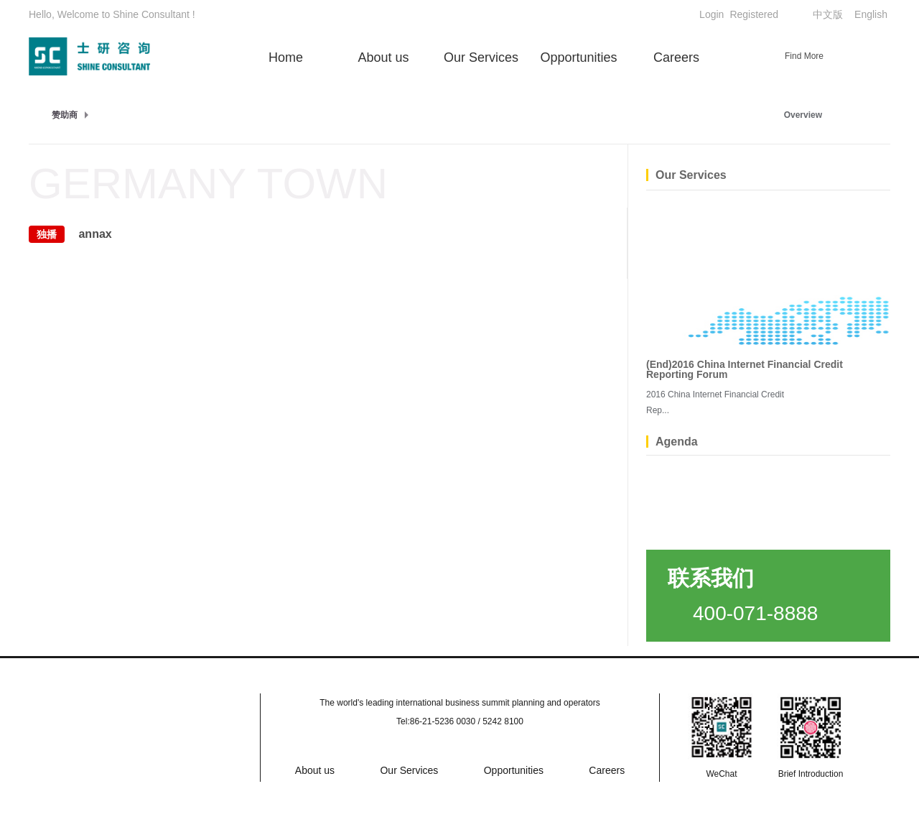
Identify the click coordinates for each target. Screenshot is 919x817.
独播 (47, 234)
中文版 (828, 14)
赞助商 (65, 115)
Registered (753, 14)
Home (286, 57)
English (870, 14)
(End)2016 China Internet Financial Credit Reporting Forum (744, 369)
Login (711, 14)
